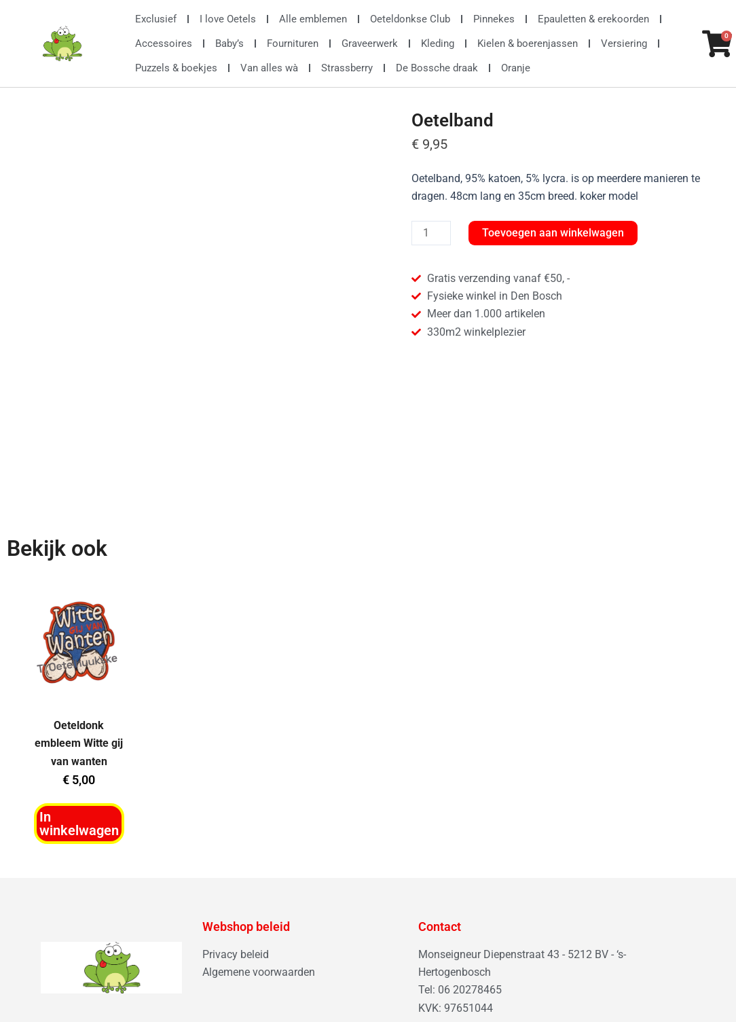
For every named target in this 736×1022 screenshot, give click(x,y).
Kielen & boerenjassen (527, 43)
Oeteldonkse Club (410, 19)
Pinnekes (494, 19)
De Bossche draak (437, 68)
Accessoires (163, 43)
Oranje (515, 68)
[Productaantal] (431, 233)
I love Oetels (228, 19)
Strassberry (347, 68)
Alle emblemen (313, 19)
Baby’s (229, 43)
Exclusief (156, 19)
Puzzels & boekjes (176, 68)
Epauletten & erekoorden (593, 19)
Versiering (624, 43)
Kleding (437, 43)
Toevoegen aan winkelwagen (553, 232)
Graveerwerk (370, 43)
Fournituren (292, 43)
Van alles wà (269, 68)
